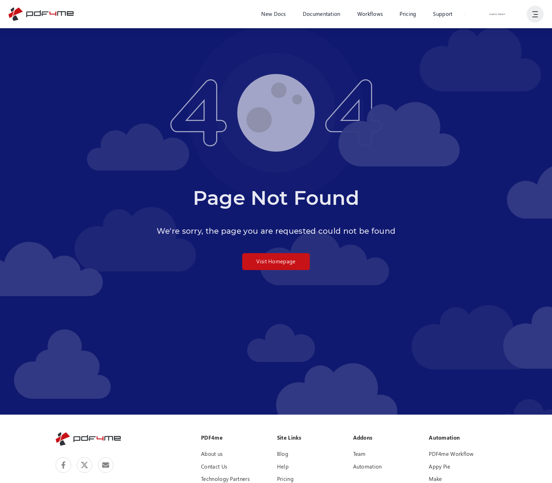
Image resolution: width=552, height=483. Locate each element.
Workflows (370, 13)
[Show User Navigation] (535, 14)
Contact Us (214, 466)
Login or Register (497, 13)
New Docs (273, 13)
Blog (282, 453)
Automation (367, 466)
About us (211, 453)
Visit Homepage (275, 261)
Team (359, 453)
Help (283, 466)
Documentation (321, 13)
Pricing (408, 13)
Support (442, 13)
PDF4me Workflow (451, 453)
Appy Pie (439, 466)
